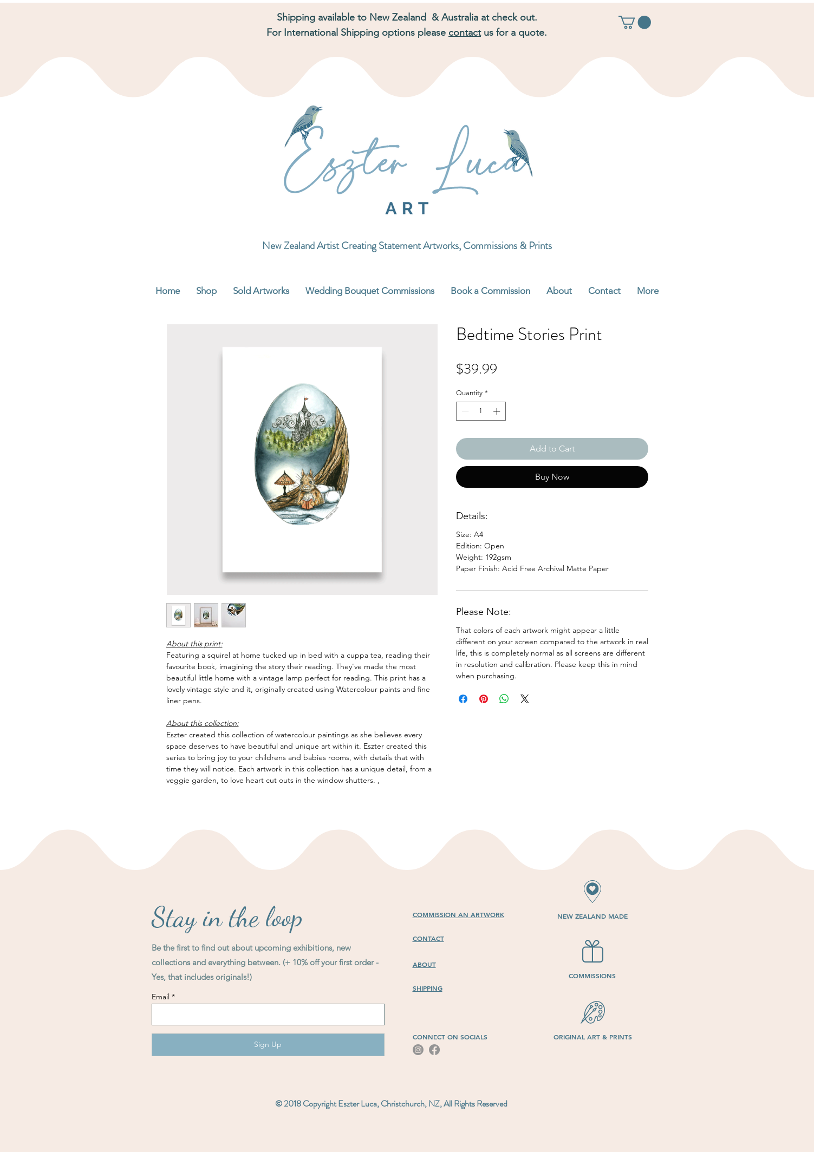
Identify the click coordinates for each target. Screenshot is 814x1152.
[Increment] (497, 411)
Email (161, 996)
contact (464, 32)
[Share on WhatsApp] (504, 698)
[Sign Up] (268, 1044)
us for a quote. (514, 32)
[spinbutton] (480, 411)
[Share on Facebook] (463, 698)
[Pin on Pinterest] (483, 698)
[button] (634, 22)
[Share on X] (524, 698)
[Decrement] (464, 411)
